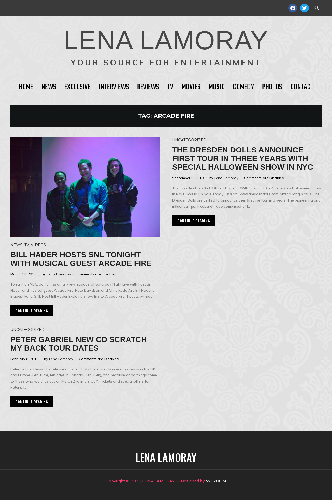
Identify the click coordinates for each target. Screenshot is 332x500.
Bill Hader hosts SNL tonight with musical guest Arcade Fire (81, 258)
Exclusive (77, 87)
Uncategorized (189, 140)
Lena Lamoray (59, 274)
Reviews (148, 87)
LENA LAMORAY (166, 40)
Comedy (243, 87)
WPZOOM (216, 480)
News (49, 87)
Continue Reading (32, 310)
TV (170, 87)
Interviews (114, 87)
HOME (26, 87)
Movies (191, 87)
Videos (38, 244)
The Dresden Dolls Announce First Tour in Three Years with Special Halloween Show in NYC (242, 158)
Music (217, 87)
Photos (272, 87)
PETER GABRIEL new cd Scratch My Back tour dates (78, 343)
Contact (301, 87)
